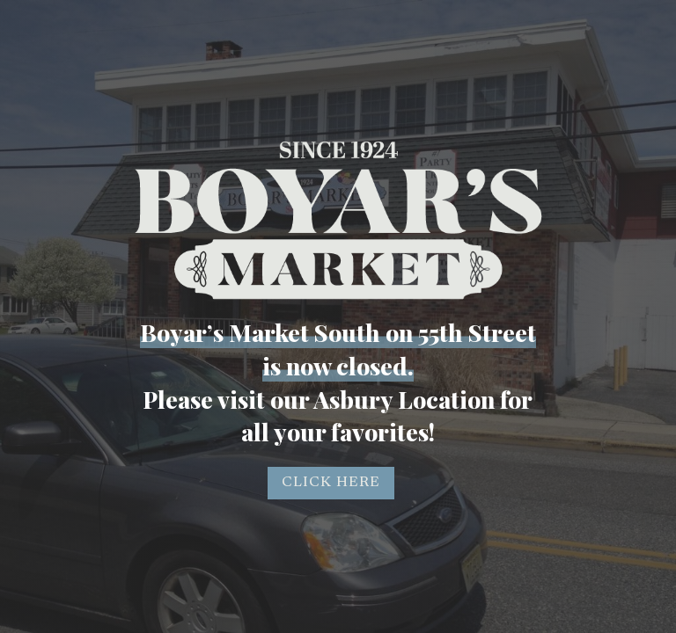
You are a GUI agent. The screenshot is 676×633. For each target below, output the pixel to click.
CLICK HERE (331, 483)
